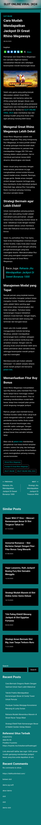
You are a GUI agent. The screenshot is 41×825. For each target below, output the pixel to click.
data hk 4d (7, 740)
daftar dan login (20, 751)
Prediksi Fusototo (10, 743)
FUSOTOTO (7, 737)
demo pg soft (8, 785)
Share (29, 52)
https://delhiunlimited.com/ (14, 773)
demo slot (7, 808)
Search (5, 666)
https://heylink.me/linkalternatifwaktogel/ (20, 746)
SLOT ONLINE (7, 16)
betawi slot (7, 779)
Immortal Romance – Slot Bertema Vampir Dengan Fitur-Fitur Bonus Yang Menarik (20, 546)
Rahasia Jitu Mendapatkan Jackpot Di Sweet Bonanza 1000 (20, 272)
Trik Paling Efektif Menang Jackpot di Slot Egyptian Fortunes (18, 617)
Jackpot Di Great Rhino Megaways (16, 466)
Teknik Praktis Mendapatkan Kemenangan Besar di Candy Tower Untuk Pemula (20, 696)
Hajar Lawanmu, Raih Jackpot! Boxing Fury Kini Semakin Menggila (20, 571)
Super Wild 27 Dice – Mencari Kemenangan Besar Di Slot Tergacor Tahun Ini (19, 521)
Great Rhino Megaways (12, 462)
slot (4, 796)
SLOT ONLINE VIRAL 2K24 (26, 471)
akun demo (7, 790)
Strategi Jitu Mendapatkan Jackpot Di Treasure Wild (30, 487)
